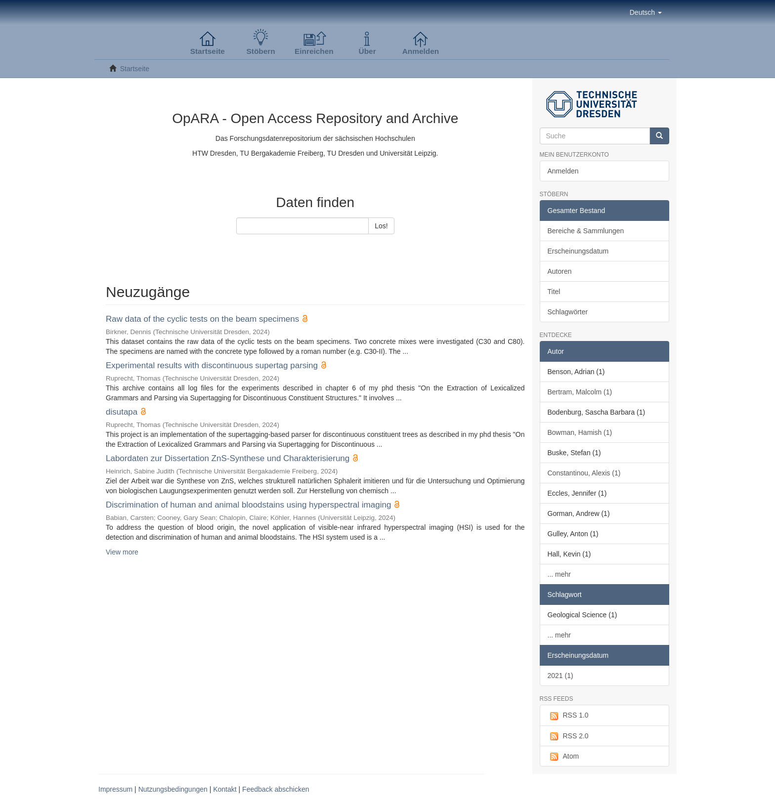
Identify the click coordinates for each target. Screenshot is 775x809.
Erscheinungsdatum (578, 251)
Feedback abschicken (275, 789)
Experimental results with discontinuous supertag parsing (212, 365)
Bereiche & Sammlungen (586, 231)
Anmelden (563, 171)
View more (122, 552)
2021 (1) (560, 676)
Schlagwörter (568, 312)
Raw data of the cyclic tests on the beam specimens (202, 319)
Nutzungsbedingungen (173, 789)
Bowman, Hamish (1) (580, 432)
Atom (563, 756)
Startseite (134, 69)
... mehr (559, 574)
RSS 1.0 (568, 715)
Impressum (115, 789)
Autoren (560, 271)
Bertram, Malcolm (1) (580, 392)
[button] (645, 12)
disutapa (121, 412)
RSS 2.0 (568, 736)
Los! (381, 226)
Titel (554, 292)
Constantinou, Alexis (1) (584, 473)
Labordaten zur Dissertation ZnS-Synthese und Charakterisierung (227, 458)
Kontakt (224, 789)
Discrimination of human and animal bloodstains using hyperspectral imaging (248, 505)
